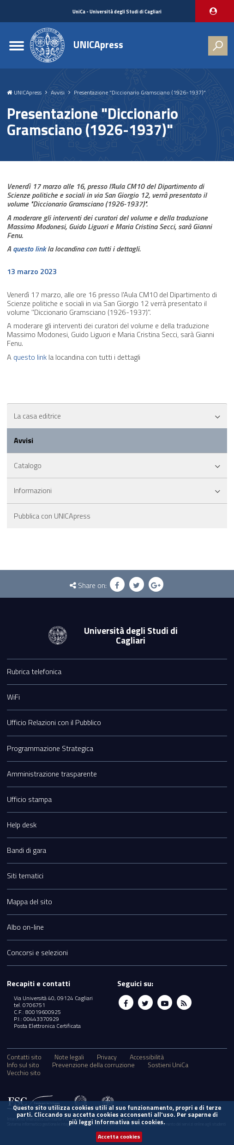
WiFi (13, 696)
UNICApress (98, 44)
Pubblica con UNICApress (52, 515)
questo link (29, 248)
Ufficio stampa (29, 799)
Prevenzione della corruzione (93, 1065)
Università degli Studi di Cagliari (131, 635)
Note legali (69, 1057)
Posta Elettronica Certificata (47, 1025)
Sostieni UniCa (168, 1065)
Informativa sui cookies (129, 1121)
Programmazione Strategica (50, 748)
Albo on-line (25, 926)
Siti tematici (25, 875)
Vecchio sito (24, 1073)
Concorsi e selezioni (37, 952)
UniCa (117, 11)
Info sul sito (23, 1065)
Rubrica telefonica (34, 671)
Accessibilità (147, 1057)
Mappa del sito (29, 901)
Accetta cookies (119, 1136)
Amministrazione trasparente (52, 773)
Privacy (107, 1057)
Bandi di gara (26, 850)
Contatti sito (24, 1057)
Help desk (21, 824)
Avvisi (58, 92)
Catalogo (28, 465)
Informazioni (33, 490)
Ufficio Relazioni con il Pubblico (54, 722)
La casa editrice (37, 415)
